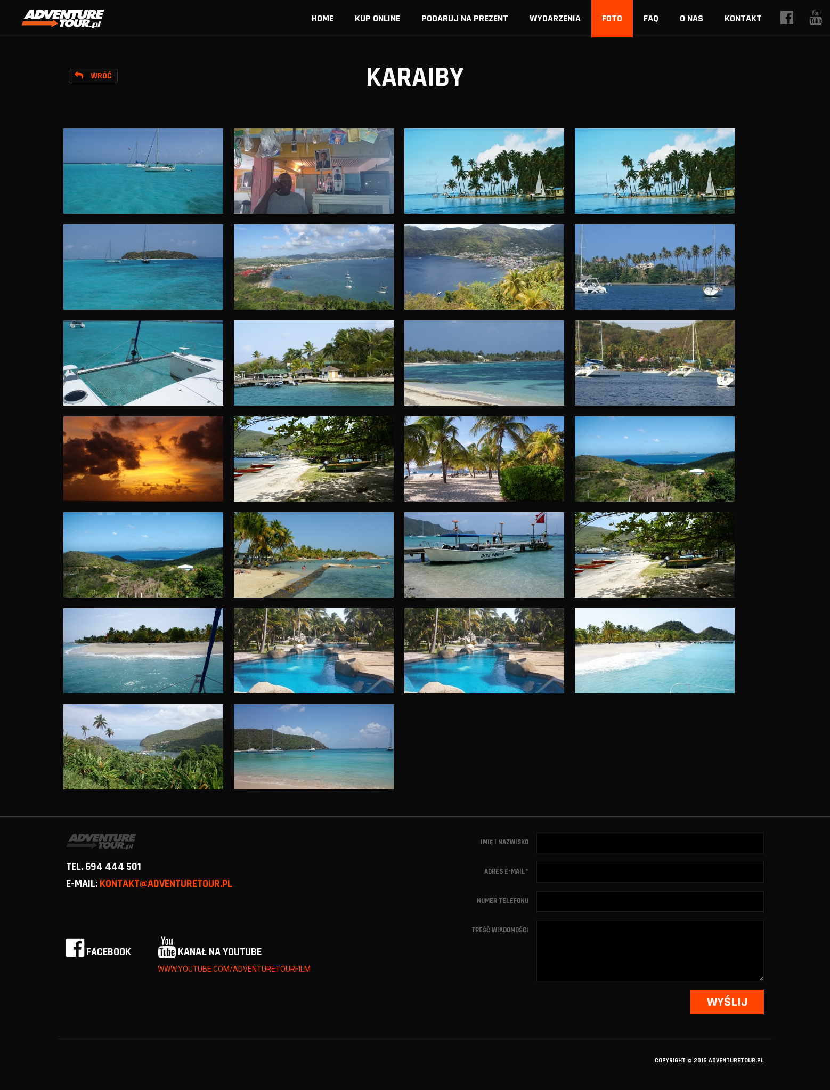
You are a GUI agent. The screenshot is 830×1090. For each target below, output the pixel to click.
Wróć (93, 76)
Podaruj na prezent (464, 18)
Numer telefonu (502, 901)
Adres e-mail (506, 871)
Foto (612, 18)
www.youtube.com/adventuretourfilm (234, 969)
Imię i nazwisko (504, 842)
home (322, 18)
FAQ (651, 18)
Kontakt (743, 18)
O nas (691, 18)
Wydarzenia (555, 18)
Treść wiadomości (499, 930)
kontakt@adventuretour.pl (166, 884)
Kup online (377, 18)
